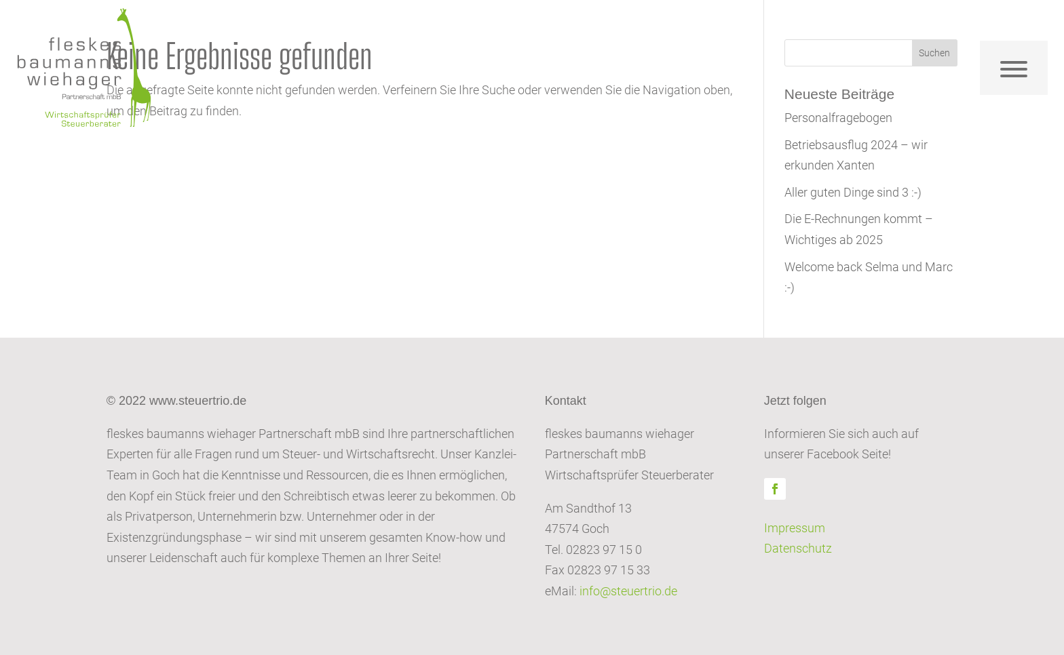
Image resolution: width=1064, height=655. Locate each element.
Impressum (794, 528)
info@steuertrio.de (628, 591)
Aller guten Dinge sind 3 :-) (853, 192)
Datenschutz (798, 548)
